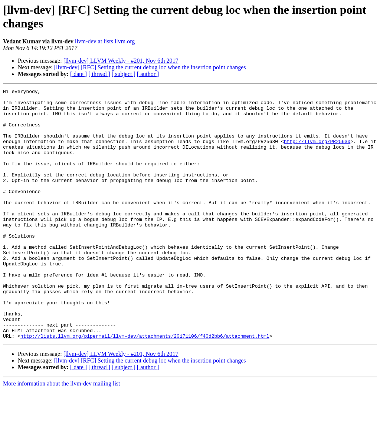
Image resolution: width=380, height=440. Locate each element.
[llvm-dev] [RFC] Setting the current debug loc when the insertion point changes (150, 67)
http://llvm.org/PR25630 (317, 152)
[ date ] (78, 74)
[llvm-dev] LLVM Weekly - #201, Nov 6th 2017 (120, 60)
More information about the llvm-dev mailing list (61, 433)
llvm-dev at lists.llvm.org (105, 41)
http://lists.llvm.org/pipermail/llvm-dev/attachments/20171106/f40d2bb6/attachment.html (144, 386)
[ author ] (148, 74)
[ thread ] (99, 74)
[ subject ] (123, 74)
